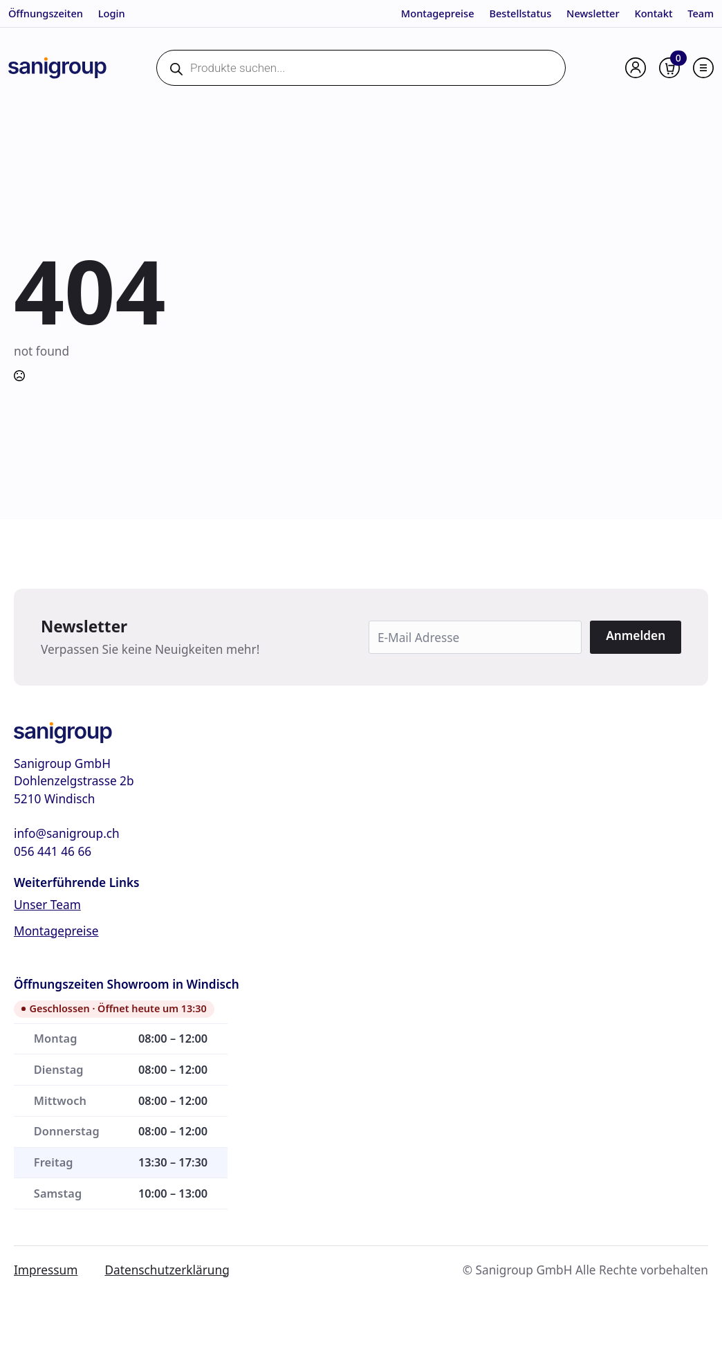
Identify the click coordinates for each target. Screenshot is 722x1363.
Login (111, 13)
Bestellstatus (520, 13)
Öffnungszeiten (45, 13)
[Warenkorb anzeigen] (669, 67)
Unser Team (47, 905)
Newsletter (593, 13)
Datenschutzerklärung (166, 1270)
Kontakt (653, 13)
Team (700, 13)
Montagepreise (437, 13)
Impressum (45, 1270)
